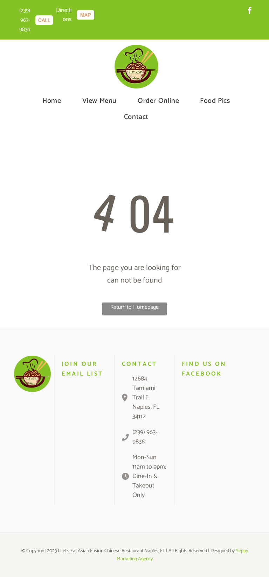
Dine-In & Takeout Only (145, 485)
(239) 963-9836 (24, 20)
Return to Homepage (134, 307)
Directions (63, 14)
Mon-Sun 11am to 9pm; (149, 462)
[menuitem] (51, 101)
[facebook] (249, 11)
